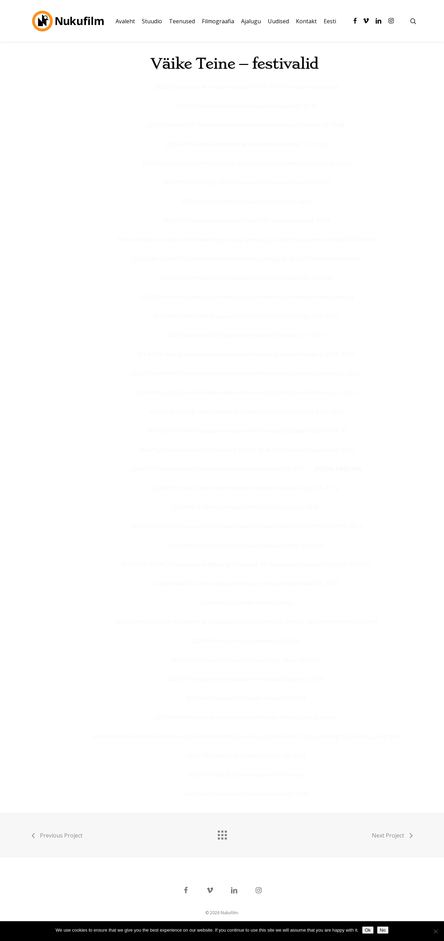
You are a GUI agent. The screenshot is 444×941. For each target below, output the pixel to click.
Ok (368, 930)
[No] (435, 931)
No (383, 930)
